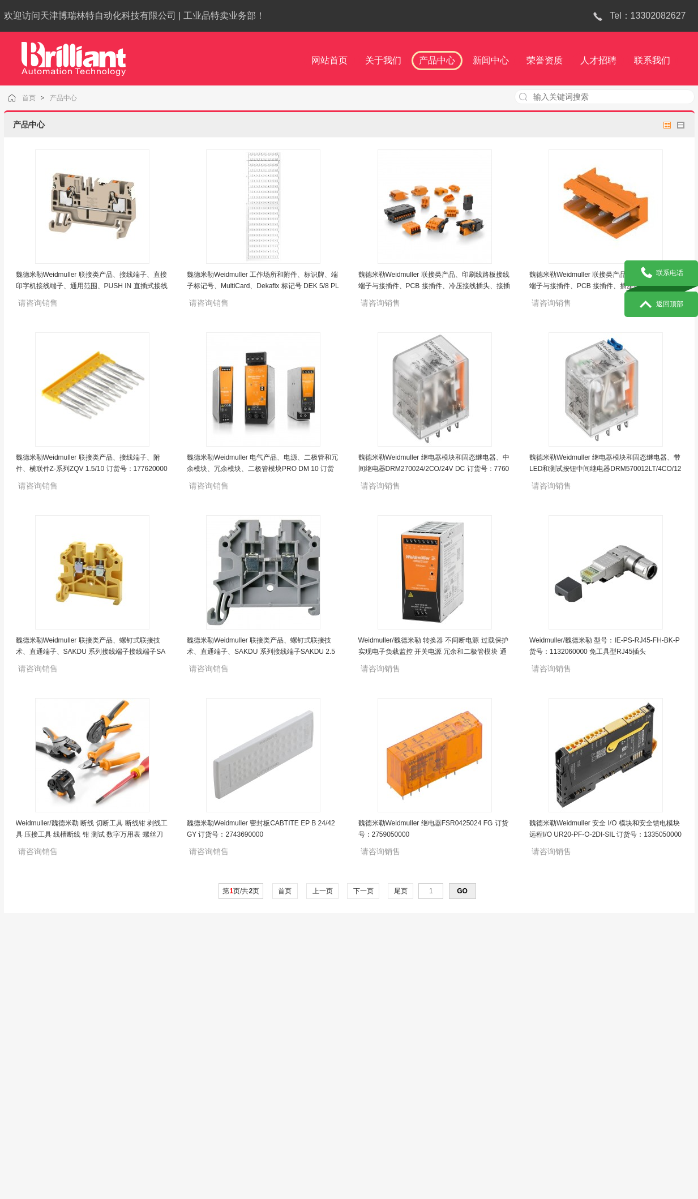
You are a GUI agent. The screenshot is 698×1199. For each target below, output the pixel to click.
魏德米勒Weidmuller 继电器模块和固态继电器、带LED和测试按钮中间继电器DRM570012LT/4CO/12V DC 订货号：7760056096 (605, 468)
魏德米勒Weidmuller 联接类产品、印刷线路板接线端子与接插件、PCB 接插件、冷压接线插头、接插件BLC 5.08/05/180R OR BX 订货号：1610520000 (434, 286)
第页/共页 (240, 891)
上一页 (322, 891)
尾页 (400, 891)
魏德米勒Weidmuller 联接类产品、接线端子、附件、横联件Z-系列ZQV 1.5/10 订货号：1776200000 (92, 468)
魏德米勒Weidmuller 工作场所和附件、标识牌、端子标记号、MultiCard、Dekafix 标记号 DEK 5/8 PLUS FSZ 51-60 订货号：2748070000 (263, 286)
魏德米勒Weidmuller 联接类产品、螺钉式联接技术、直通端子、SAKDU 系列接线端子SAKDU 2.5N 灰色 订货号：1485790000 (261, 651)
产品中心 (74, 97)
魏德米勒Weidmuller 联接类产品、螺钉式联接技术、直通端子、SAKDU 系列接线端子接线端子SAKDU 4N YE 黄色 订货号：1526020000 (91, 651)
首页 (41, 97)
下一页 (363, 891)
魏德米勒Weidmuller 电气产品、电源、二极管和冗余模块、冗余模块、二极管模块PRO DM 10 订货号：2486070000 (262, 468)
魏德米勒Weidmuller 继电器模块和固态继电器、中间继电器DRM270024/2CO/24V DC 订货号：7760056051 (433, 468)
